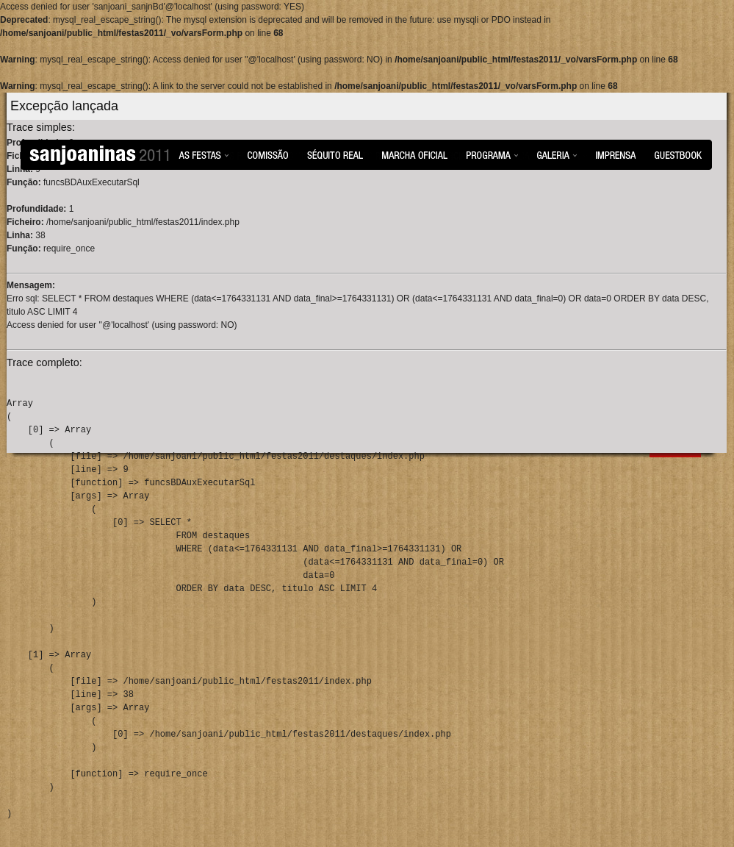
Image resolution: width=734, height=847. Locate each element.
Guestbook (678, 154)
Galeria (557, 154)
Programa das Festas (492, 154)
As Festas (204, 154)
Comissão (268, 154)
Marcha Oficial (414, 154)
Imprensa (616, 154)
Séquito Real (335, 154)
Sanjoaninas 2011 (99, 155)
